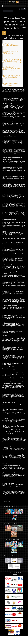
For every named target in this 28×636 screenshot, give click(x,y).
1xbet (22, 133)
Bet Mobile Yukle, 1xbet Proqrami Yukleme (10, 77)
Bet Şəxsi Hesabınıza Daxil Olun (8, 67)
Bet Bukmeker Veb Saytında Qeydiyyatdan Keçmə (11, 57)
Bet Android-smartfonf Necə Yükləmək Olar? (10, 61)
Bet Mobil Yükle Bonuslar (7, 85)
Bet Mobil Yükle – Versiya (7, 58)
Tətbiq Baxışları (5, 81)
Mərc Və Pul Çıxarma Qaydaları (8, 65)
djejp (4, 497)
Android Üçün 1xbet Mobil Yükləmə (9, 49)
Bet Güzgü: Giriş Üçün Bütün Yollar (9, 44)
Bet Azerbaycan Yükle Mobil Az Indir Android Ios (11, 82)
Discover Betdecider (6, 47)
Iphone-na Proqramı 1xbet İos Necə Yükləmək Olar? (11, 75)
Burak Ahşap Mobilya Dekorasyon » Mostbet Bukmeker (12, 66)
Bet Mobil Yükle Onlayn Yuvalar (8, 79)
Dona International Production (9, 572)
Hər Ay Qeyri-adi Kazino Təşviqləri (8, 70)
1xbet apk (7, 13)
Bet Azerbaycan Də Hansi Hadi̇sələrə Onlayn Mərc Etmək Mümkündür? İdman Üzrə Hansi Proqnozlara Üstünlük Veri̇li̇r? (12, 73)
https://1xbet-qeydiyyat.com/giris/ (17, 187)
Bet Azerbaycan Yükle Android (8, 55)
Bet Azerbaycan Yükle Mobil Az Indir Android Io (11, 50)
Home (3, 13)
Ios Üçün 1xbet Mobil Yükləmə (8, 53)
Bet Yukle (4, 54)
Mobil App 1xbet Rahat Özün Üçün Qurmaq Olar (11, 78)
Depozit (4, 84)
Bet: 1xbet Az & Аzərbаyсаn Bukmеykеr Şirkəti (10, 83)
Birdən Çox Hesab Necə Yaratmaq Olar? (9, 76)
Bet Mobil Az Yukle (6, 43)
